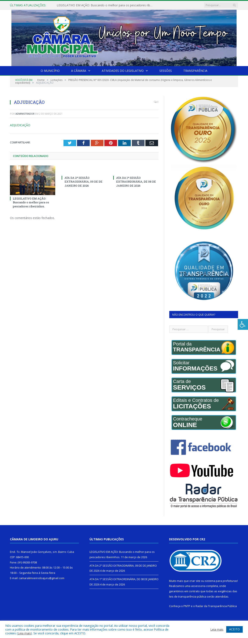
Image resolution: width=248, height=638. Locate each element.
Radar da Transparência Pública (216, 606)
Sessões (165, 71)
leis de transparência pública (187, 596)
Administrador (24, 113)
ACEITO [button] (234, 629)
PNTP (186, 606)
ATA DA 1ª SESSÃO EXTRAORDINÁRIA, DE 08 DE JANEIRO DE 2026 (136, 181)
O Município (50, 71)
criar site (194, 581)
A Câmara (78, 71)
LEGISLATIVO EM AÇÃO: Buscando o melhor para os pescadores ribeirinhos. (105, 5)
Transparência (195, 71)
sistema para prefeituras (221, 581)
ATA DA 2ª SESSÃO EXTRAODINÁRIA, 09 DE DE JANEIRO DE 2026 (83, 181)
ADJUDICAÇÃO (20, 125)
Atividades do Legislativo (123, 71)
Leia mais (24, 633)
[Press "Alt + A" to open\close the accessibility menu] (243, 324)
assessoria (198, 586)
